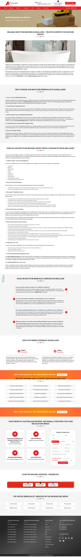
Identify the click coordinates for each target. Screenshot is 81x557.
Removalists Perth (11, 527)
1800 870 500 (19, 76)
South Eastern (17, 20)
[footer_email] (63, 438)
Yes (64, 458)
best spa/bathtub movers (17, 69)
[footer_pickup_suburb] (57, 448)
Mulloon (22, 20)
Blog (46, 532)
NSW (13, 20)
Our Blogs (38, 8)
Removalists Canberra (12, 542)
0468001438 (62, 526)
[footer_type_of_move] (69, 445)
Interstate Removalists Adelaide (30, 524)
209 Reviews (2, 277)
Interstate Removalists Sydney (30, 542)
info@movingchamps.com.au (44, 4)
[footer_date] (66, 442)
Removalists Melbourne (12, 524)
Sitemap (47, 547)
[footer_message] (63, 455)
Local (71, 460)
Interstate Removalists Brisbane (30, 527)
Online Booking (48, 540)
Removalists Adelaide (12, 532)
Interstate (65, 460)
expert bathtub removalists (13, 256)
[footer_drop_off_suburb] (57, 451)
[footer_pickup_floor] (69, 448)
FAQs (32, 8)
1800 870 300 (63, 528)
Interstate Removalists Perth (29, 540)
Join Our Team (48, 542)
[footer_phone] (69, 435)
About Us (11, 8)
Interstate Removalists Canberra (30, 529)
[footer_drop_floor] (69, 451)
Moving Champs (8, 20)
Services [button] (18, 8)
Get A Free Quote (70, 3)
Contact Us (45, 8)
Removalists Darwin (12, 537)
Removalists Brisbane (12, 535)
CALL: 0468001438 (71, 8)
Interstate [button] (26, 8)
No (67, 458)
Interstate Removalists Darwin (30, 532)
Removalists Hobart (12, 529)
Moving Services (48, 537)
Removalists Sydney (12, 540)
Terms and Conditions (49, 545)
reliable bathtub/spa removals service (32, 101)
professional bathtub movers (22, 120)
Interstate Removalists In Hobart (30, 535)
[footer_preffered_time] (57, 445)
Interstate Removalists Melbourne (30, 537)
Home (5, 8)
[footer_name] (57, 435)
